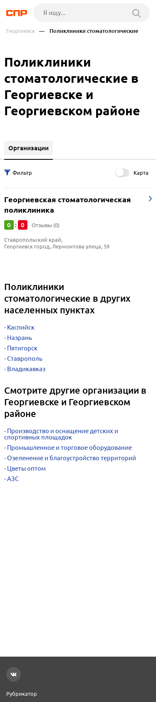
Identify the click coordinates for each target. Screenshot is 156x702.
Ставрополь (24, 358)
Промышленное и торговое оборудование (69, 447)
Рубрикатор (21, 693)
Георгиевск (20, 31)
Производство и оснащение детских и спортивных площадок (61, 434)
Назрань (19, 338)
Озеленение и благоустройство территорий (71, 458)
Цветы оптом (26, 468)
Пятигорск (22, 348)
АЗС (13, 479)
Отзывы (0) (45, 225)
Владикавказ (26, 369)
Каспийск (21, 327)
